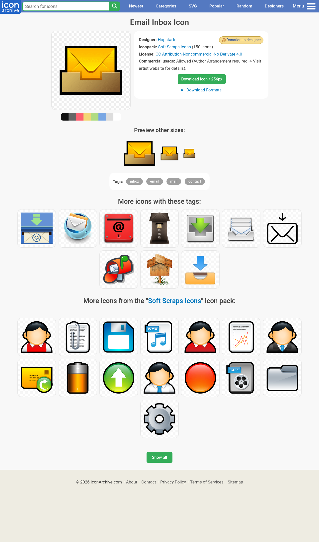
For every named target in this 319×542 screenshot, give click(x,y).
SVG (193, 5)
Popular (216, 5)
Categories (166, 5)
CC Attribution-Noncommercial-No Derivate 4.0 (199, 54)
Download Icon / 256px (201, 79)
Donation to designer (243, 40)
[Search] (114, 6)
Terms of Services (207, 481)
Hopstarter (168, 39)
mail (173, 181)
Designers (274, 5)
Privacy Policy (173, 481)
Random (244, 5)
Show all (159, 457)
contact (194, 181)
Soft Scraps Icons (174, 46)
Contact (148, 481)
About (131, 481)
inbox (134, 181)
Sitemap (235, 481)
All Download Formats (201, 89)
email (154, 181)
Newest (136, 5)
